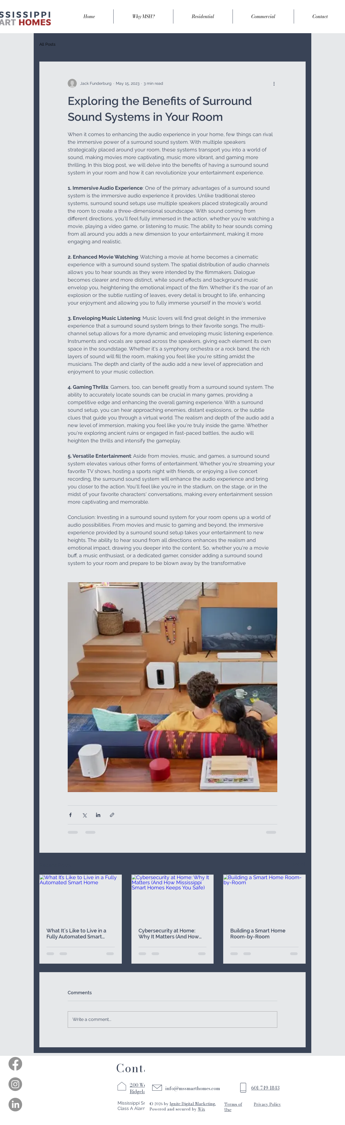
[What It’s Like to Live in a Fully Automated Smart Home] (81, 898)
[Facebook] (15, 1064)
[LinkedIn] (15, 1104)
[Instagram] (15, 1084)
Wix (201, 1109)
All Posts (47, 44)
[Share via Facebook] (70, 815)
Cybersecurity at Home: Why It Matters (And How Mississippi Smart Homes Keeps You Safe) (169, 934)
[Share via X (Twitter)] (84, 815)
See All (299, 864)
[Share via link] (112, 815)
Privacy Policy (267, 1104)
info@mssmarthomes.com (192, 1088)
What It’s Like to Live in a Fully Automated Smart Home (76, 934)
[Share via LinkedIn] (98, 815)
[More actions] (274, 83)
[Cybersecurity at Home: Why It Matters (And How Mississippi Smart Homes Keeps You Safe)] (173, 898)
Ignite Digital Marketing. (193, 1104)
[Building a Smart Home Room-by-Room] (264, 898)
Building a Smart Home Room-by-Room (258, 934)
